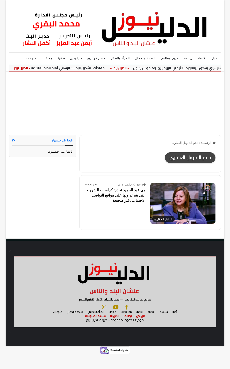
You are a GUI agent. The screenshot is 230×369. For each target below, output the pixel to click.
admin (140, 184)
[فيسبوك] (127, 321)
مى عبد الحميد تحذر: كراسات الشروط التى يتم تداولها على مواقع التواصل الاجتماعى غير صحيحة (115, 195)
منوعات (31, 58)
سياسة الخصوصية (95, 330)
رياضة (188, 58)
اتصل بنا (114, 330)
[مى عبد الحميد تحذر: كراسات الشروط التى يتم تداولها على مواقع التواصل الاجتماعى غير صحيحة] (182, 203)
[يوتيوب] (116, 321)
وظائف (127, 330)
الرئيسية (208, 143)
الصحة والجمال (145, 58)
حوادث (112, 326)
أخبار (215, 58)
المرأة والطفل (120, 58)
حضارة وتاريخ (96, 58)
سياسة (164, 326)
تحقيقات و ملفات (53, 58)
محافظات (126, 326)
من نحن (140, 330)
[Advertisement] (115, 103)
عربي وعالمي (170, 58)
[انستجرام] (104, 321)
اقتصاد (202, 58)
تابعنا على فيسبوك (60, 151)
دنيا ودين (76, 58)
